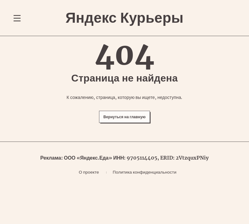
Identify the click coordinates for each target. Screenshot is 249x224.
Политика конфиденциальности (145, 186)
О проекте (86, 186)
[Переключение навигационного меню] (17, 22)
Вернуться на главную (124, 128)
